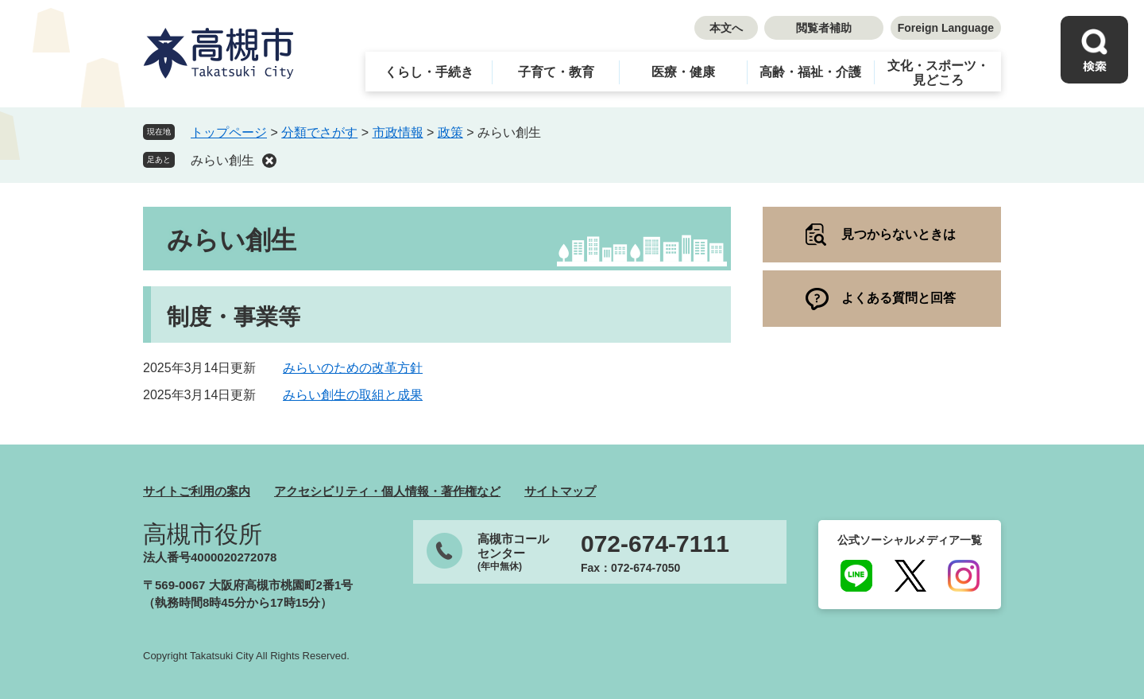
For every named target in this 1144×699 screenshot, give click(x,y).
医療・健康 (683, 72)
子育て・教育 (556, 72)
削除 (269, 160)
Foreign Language (946, 27)
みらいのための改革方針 (353, 368)
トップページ (229, 132)
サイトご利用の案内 (196, 491)
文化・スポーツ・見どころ (938, 73)
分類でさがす (319, 132)
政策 (450, 132)
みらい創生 (222, 160)
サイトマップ (560, 491)
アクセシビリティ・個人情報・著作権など (387, 491)
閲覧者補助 (824, 27)
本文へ (726, 27)
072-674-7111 (655, 544)
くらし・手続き (429, 72)
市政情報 (398, 132)
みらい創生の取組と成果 (353, 395)
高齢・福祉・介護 (810, 72)
